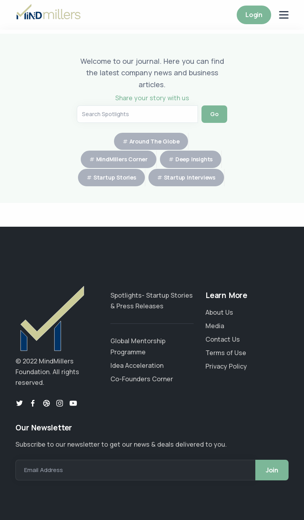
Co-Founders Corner (141, 379)
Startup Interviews (189, 177)
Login (253, 14)
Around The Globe (154, 141)
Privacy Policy (226, 366)
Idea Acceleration (136, 365)
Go (214, 114)
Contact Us (222, 339)
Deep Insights (194, 159)
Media (214, 325)
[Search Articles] (137, 114)
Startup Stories (114, 177)
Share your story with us (152, 98)
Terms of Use (225, 352)
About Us (219, 312)
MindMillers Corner (122, 159)
